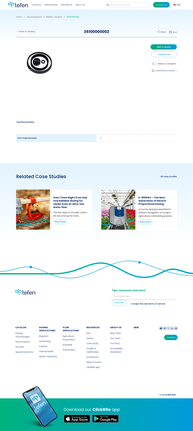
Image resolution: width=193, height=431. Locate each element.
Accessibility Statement (116, 350)
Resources (66, 4)
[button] (39, 73)
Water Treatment (48, 356)
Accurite (19, 346)
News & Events (93, 362)
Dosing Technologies (22, 335)
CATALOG (20, 327)
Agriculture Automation (69, 338)
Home (19, 17)
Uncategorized (34, 17)
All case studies (168, 176)
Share (163, 32)
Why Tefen (115, 333)
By (167, 395)
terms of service (156, 303)
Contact (171, 337)
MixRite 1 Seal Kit (54, 17)
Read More (60, 221)
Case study (92, 343)
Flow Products (22, 341)
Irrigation (43, 336)
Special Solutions (24, 352)
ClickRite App (93, 367)
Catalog (36, 4)
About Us (80, 4)
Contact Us (161, 4)
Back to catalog (27, 31)
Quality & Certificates (92, 350)
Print (175, 32)
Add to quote (164, 47)
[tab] (25, 122)
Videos (90, 338)
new (136, 327)
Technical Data (25, 122)
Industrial (67, 344)
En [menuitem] (179, 4)
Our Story (115, 343)
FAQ (88, 333)
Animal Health (46, 351)
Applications (51, 4)
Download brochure (165, 70)
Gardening (44, 341)
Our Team (115, 338)
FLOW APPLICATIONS (71, 329)
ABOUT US (115, 327)
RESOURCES (93, 327)
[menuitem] (178, 5)
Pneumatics (69, 349)
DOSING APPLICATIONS (47, 329)
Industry (43, 346)
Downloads (92, 357)
